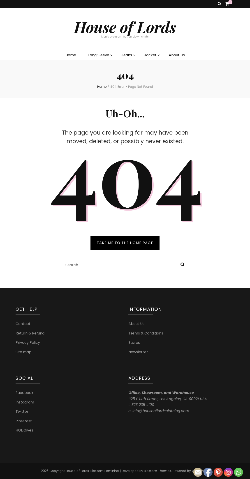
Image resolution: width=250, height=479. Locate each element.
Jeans (126, 55)
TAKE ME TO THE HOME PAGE (125, 242)
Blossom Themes (157, 471)
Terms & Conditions (145, 333)
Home (70, 55)
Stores (134, 342)
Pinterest (24, 421)
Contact (23, 323)
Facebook (24, 392)
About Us (177, 55)
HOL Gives (24, 430)
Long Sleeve (98, 55)
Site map (23, 352)
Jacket (150, 55)
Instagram (25, 402)
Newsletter (138, 352)
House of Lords (125, 27)
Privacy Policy (28, 342)
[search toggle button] (219, 4)
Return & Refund (30, 333)
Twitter (22, 411)
